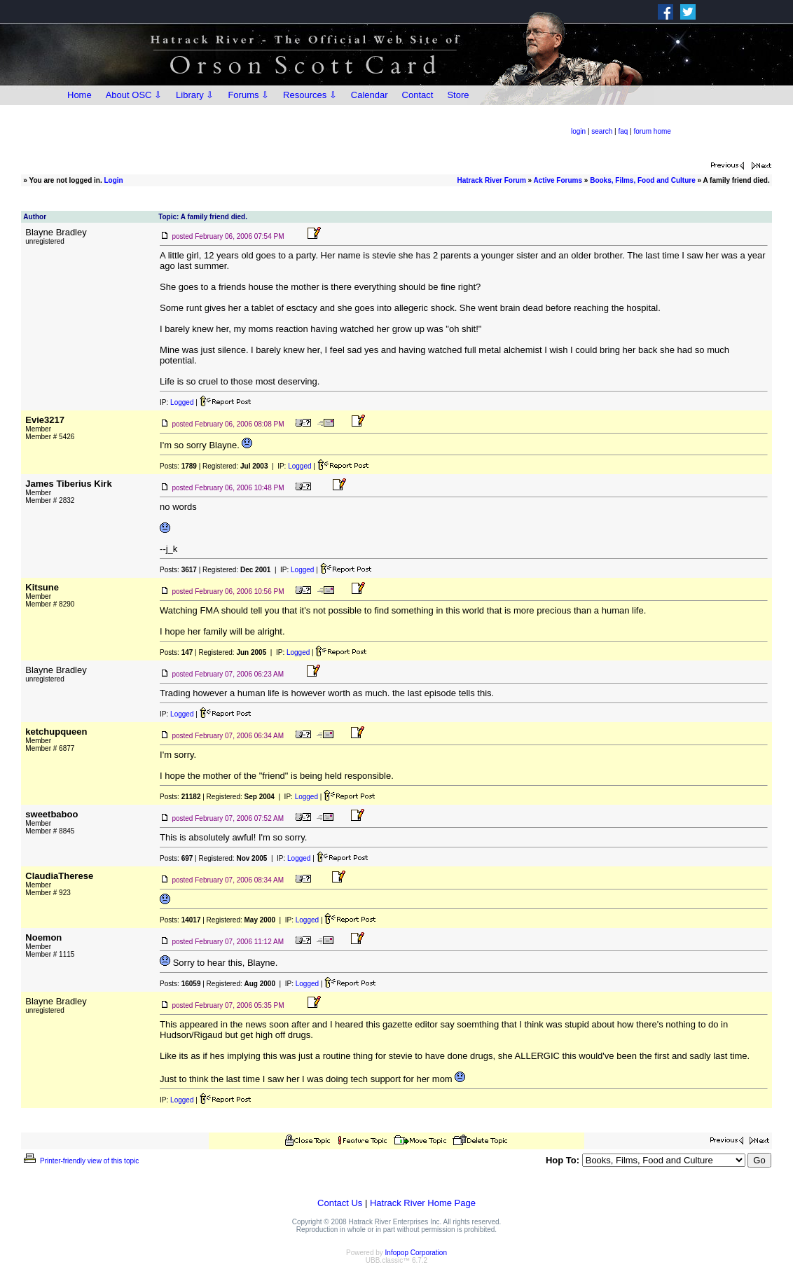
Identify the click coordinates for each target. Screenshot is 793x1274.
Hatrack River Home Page (423, 1203)
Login (113, 180)
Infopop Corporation (416, 1252)
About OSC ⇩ (134, 95)
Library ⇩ (195, 95)
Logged (181, 402)
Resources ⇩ (310, 95)
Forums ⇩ (248, 95)
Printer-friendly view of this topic (80, 1161)
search (601, 131)
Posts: (178, 466)
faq (623, 131)
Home (79, 95)
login (578, 131)
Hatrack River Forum (491, 180)
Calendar (369, 95)
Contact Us (339, 1203)
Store (458, 95)
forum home (652, 131)
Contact (418, 95)
